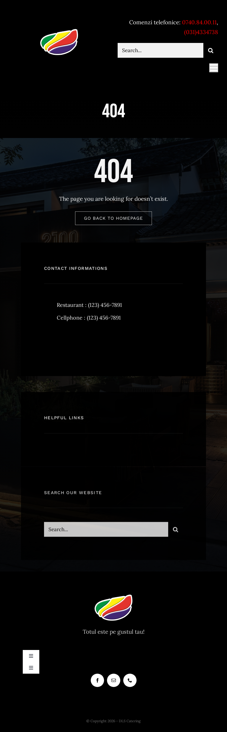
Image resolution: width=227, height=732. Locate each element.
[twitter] (67, 343)
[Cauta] (210, 50)
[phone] (130, 680)
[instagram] (83, 343)
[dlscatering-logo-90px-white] (59, 31)
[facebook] (50, 343)
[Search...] (160, 50)
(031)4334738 (201, 32)
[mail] (113, 680)
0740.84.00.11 (199, 22)
